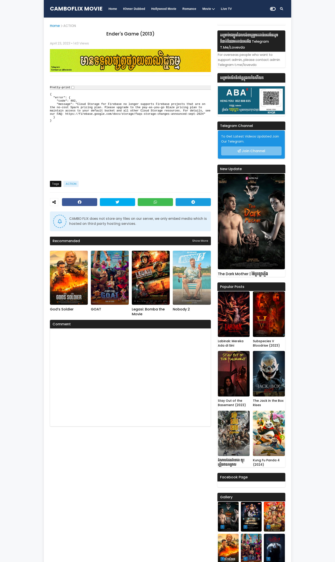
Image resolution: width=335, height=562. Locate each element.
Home (113, 9)
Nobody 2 (181, 309)
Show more (200, 241)
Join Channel (253, 150)
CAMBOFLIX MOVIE (76, 8)
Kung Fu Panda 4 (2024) (266, 462)
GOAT (96, 309)
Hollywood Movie (163, 9)
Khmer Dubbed (134, 9)
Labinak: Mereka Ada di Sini (230, 343)
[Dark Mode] (273, 8)
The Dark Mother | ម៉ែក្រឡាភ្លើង (243, 274)
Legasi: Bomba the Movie (148, 312)
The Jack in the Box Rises (268, 403)
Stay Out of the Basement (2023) (232, 403)
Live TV (226, 9)
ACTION (69, 25)
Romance (189, 9)
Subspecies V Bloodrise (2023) (266, 343)
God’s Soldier (62, 309)
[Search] (281, 8)
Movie (206, 9)
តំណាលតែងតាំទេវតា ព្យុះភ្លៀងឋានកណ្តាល (231, 462)
